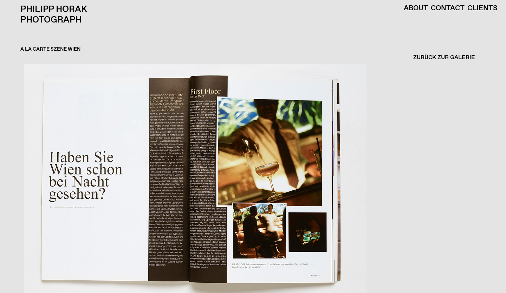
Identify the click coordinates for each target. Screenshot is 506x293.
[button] (251, 178)
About (416, 8)
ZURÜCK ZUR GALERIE (444, 57)
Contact (448, 8)
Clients (482, 8)
